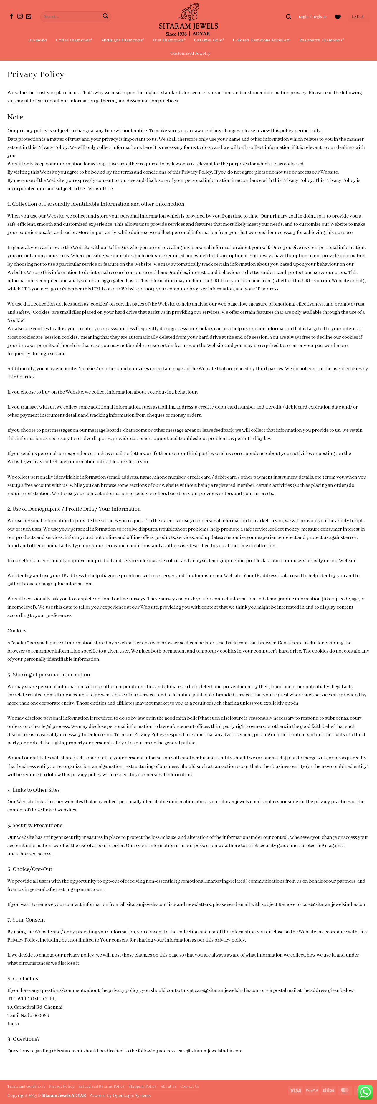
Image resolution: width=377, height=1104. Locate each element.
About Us (168, 1086)
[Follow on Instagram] (20, 17)
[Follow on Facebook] (11, 17)
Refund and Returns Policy (101, 1086)
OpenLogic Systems (132, 1095)
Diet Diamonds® (169, 40)
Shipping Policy (143, 1086)
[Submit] (105, 16)
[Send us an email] (28, 17)
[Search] (288, 17)
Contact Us (189, 1086)
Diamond (37, 40)
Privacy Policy (61, 1086)
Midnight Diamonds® (123, 40)
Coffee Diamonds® (74, 40)
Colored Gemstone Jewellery (261, 40)
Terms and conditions (26, 1086)
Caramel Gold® (209, 40)
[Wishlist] (338, 17)
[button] (313, 17)
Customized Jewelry (190, 53)
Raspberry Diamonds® (321, 40)
